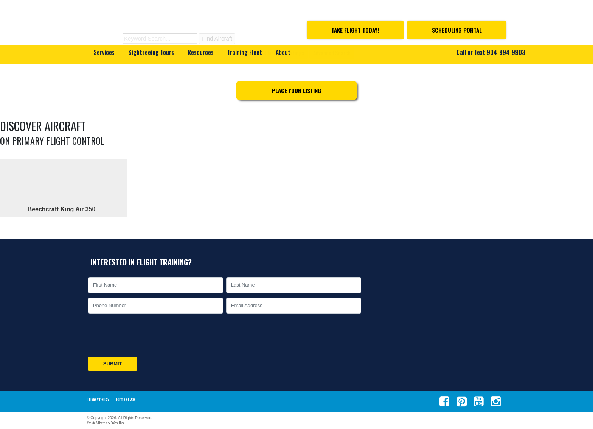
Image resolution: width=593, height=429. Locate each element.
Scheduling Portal (457, 30)
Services (104, 52)
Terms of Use (125, 399)
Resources (201, 52)
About (283, 52)
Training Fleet (244, 52)
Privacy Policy (98, 399)
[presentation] (144, 335)
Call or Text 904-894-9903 (490, 52)
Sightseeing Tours (151, 52)
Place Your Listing (296, 90)
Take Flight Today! (355, 30)
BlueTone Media (117, 422)
